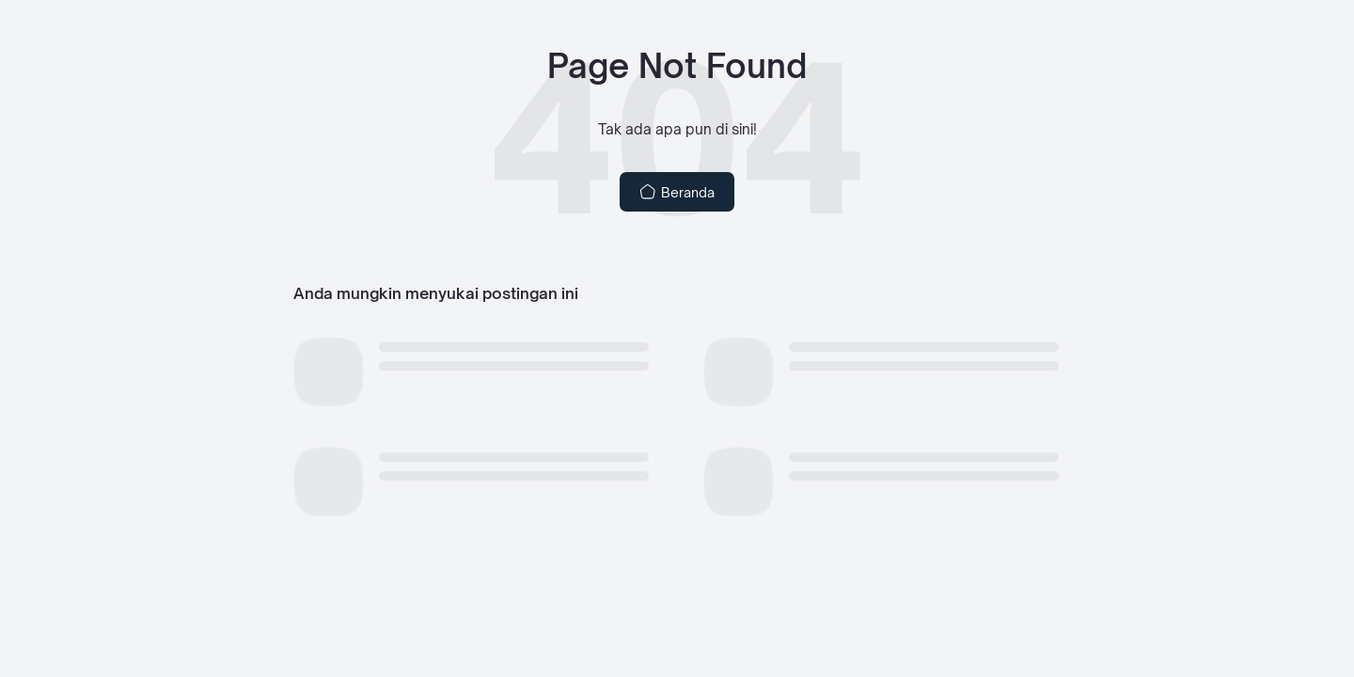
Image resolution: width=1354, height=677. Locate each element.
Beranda (677, 191)
